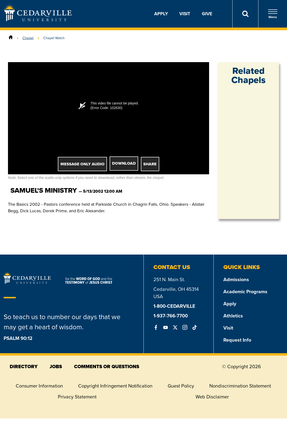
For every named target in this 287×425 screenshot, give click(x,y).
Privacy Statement (77, 396)
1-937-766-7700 (170, 315)
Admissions (236, 279)
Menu (272, 14)
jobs (56, 366)
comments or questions (106, 366)
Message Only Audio (82, 164)
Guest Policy (181, 385)
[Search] (245, 14)
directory (24, 366)
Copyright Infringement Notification (115, 385)
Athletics (233, 315)
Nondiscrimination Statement (240, 385)
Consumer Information (39, 385)
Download (124, 163)
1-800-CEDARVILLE (174, 306)
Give (207, 13)
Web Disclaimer (212, 396)
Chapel (28, 38)
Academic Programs (245, 291)
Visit (184, 13)
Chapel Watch (54, 38)
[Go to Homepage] (38, 20)
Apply (161, 13)
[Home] (11, 38)
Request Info (237, 340)
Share (150, 164)
